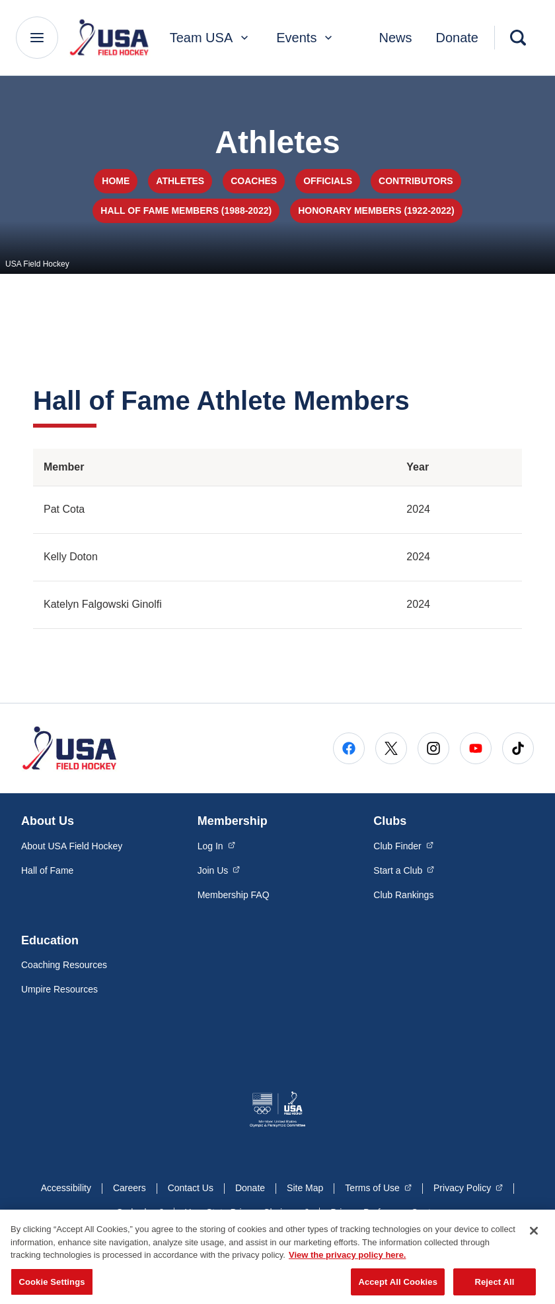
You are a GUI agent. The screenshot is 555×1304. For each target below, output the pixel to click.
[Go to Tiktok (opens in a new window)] (518, 748)
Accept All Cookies (397, 1288)
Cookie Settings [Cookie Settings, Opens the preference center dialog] (51, 1288)
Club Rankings (403, 895)
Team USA (211, 37)
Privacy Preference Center (384, 1212)
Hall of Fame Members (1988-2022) (186, 210)
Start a (403, 870)
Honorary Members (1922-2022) (376, 210)
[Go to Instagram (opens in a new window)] (433, 748)
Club (403, 845)
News (395, 37)
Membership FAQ (234, 895)
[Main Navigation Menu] (37, 37)
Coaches (254, 181)
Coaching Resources (64, 965)
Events (305, 37)
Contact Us (190, 1188)
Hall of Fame (47, 870)
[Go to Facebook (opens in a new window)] (349, 748)
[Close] (533, 1237)
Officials (327, 181)
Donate (457, 37)
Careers (129, 1188)
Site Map (305, 1188)
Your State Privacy (247, 1212)
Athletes (180, 181)
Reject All (494, 1288)
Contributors (416, 181)
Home (116, 181)
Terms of (378, 1187)
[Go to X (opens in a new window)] (391, 748)
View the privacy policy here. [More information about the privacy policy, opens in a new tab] (347, 1261)
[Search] (518, 37)
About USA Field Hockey (71, 846)
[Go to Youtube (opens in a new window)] (476, 748)
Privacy (468, 1187)
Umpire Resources (59, 989)
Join (219, 870)
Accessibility (66, 1188)
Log (216, 845)
